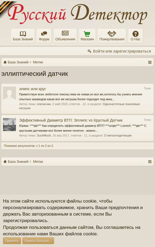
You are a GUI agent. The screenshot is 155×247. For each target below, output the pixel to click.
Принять (12, 241)
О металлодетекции (118, 135)
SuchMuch (44, 135)
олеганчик (44, 104)
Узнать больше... (38, 241)
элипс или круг (32, 89)
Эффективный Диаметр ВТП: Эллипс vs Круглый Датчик (71, 120)
